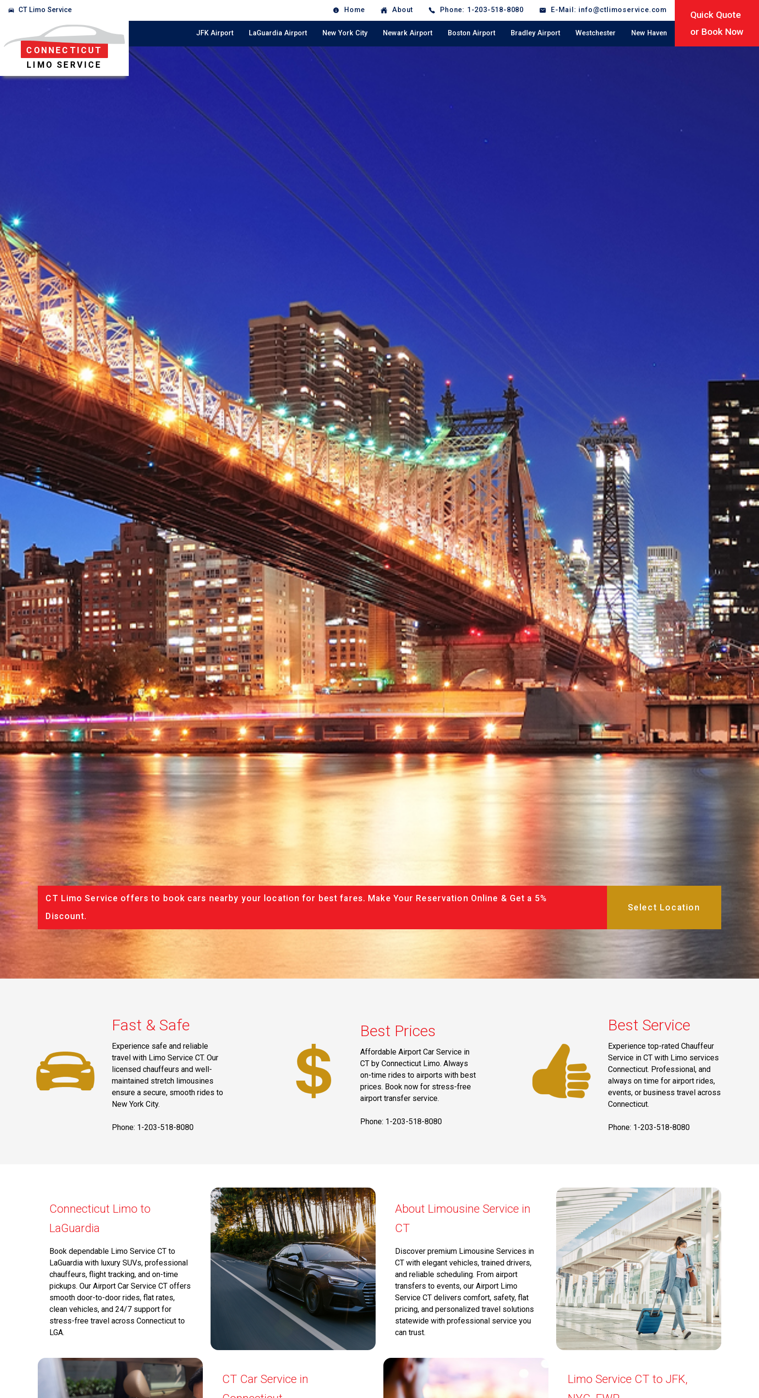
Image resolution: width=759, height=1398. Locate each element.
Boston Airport (471, 33)
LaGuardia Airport (278, 33)
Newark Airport (407, 33)
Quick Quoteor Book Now (717, 23)
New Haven (649, 33)
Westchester (596, 33)
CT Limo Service (45, 10)
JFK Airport (214, 33)
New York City (344, 33)
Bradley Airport (535, 33)
